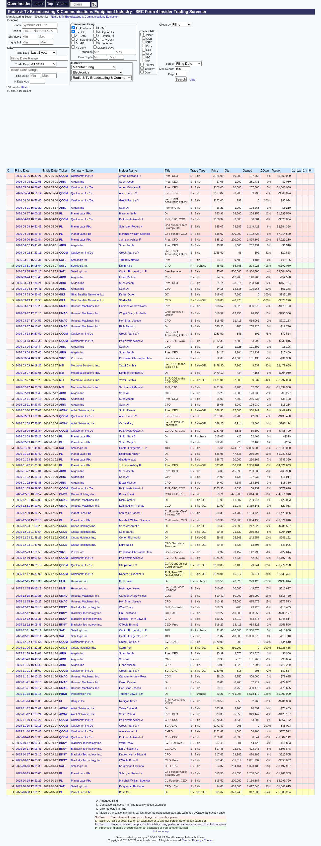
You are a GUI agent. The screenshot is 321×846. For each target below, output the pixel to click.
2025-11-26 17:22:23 (28, 647)
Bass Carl (125, 792)
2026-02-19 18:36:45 (28, 393)
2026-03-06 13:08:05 (28, 352)
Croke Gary (126, 423)
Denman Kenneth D (131, 372)
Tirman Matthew (129, 259)
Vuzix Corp (77, 358)
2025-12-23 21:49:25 (28, 537)
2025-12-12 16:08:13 (28, 607)
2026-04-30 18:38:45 (28, 200)
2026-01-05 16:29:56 (28, 488)
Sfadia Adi (125, 300)
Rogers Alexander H (131, 573)
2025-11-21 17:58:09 (28, 670)
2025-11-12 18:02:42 (28, 708)
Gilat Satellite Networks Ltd (87, 294)
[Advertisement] (160, 130)
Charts (62, 4)
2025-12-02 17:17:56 (28, 641)
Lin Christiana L (128, 612)
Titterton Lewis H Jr (131, 693)
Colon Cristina (127, 682)
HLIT (62, 581)
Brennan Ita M (127, 213)
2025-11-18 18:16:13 (28, 693)
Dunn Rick (125, 265)
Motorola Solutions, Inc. (85, 365)
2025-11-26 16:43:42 (28, 664)
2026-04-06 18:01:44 (28, 239)
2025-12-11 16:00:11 (28, 630)
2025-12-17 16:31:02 (28, 573)
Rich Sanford (127, 326)
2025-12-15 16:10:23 (28, 601)
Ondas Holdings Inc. (83, 494)
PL (61, 213)
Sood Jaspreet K (129, 525)
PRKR (63, 693)
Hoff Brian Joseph (130, 320)
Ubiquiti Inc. (78, 701)
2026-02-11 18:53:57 (28, 404)
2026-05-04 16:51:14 (28, 193)
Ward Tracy (126, 607)
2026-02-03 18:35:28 (28, 436)
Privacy (196, 840)
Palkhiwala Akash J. (131, 219)
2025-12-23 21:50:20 (28, 525)
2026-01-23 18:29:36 (28, 459)
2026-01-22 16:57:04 (28, 471)
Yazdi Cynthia (127, 365)
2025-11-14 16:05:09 (28, 701)
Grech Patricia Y (129, 200)
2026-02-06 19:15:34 (28, 430)
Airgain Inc (77, 181)
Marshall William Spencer (134, 233)
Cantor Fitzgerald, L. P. (133, 271)
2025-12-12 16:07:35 (28, 612)
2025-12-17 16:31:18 (28, 565)
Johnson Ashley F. (130, 239)
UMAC (63, 305)
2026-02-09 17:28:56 (28, 423)
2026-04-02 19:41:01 (28, 245)
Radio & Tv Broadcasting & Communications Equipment (85, 16)
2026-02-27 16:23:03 (28, 372)
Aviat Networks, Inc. (83, 410)
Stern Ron (125, 647)
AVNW (63, 410)
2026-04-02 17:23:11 (28, 252)
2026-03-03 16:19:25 (28, 365)
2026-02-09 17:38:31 (28, 416)
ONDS (63, 494)
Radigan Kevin (128, 701)
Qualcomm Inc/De (82, 175)
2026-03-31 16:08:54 (28, 265)
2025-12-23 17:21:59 (28, 552)
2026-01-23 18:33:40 (28, 453)
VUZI (62, 358)
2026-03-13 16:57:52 (28, 333)
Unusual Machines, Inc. (85, 305)
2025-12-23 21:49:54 (28, 531)
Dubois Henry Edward (132, 618)
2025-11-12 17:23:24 (28, 714)
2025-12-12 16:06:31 (28, 618)
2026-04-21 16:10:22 (28, 207)
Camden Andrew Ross (132, 305)
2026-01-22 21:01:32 (28, 465)
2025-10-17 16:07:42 (28, 742)
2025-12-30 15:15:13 (28, 520)
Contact (208, 840)
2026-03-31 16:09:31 (28, 259)
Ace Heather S (128, 193)
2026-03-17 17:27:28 (28, 305)
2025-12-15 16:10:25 (28, 595)
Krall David (125, 581)
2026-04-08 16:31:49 (28, 226)
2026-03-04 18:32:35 (28, 358)
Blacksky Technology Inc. (86, 607)
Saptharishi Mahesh (131, 387)
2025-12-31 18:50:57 (28, 494)
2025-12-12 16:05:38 (28, 624)
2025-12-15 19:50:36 (28, 581)
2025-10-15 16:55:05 (28, 773)
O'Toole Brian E (128, 624)
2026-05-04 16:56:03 (28, 187)
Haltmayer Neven (129, 588)
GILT (62, 294)
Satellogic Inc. (79, 259)
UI (60, 701)
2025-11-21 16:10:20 (28, 676)
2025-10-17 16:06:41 (28, 748)
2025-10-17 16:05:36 (28, 760)
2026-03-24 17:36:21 (28, 282)
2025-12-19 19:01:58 (28, 557)
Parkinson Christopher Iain (135, 358)
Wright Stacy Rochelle (132, 313)
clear (193, 79)
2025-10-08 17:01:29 (28, 792)
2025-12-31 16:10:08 (28, 499)
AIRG (62, 181)
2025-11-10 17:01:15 (28, 725)
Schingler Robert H (130, 226)
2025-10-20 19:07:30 (28, 737)
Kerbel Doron (127, 294)
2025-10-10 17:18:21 (28, 786)
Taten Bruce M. (128, 708)
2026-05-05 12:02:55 (28, 181)
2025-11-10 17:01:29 (28, 719)
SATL (62, 259)
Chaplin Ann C (128, 565)
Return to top (160, 831)
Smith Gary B (127, 436)
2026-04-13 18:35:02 (28, 219)
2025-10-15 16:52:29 (28, 780)
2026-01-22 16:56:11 (28, 476)
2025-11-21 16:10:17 (28, 687)
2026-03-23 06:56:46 (28, 294)
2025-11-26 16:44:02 (28, 653)
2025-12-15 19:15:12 (28, 588)
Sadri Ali (124, 207)
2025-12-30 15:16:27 (28, 512)
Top (50, 4)
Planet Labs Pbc (81, 213)
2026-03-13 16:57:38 (28, 340)
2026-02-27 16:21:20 (28, 379)
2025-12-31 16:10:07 (28, 505)
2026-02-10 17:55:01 (28, 410)
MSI (61, 365)
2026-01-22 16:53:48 (28, 482)
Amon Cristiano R (130, 175)
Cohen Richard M (130, 537)
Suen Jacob (126, 181)
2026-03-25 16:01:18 (28, 271)
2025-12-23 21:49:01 (28, 544)
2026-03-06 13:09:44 (28, 346)
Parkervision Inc (81, 693)
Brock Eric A (126, 494)
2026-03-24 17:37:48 (28, 277)
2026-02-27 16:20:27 (28, 387)
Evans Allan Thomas (131, 505)
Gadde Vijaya (127, 459)
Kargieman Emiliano (131, 765)
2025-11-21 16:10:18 (28, 682)
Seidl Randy (126, 531)
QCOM (63, 175)
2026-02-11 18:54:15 (28, 398)
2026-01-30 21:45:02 (28, 447)
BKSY (63, 607)
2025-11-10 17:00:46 (28, 731)
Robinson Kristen (129, 453)
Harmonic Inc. (79, 581)
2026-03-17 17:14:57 (28, 320)
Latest (38, 4)
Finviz (25, 87)
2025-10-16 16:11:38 (28, 765)
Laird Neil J (126, 544)
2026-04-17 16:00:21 (28, 213)
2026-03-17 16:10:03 (28, 326)
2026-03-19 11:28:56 (28, 300)
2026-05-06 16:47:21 (28, 175)
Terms (186, 840)
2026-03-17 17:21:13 (28, 313)
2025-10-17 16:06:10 (28, 754)
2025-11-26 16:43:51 (28, 659)
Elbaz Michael (127, 277)
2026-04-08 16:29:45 (28, 233)
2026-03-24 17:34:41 (28, 288)
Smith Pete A (127, 410)
